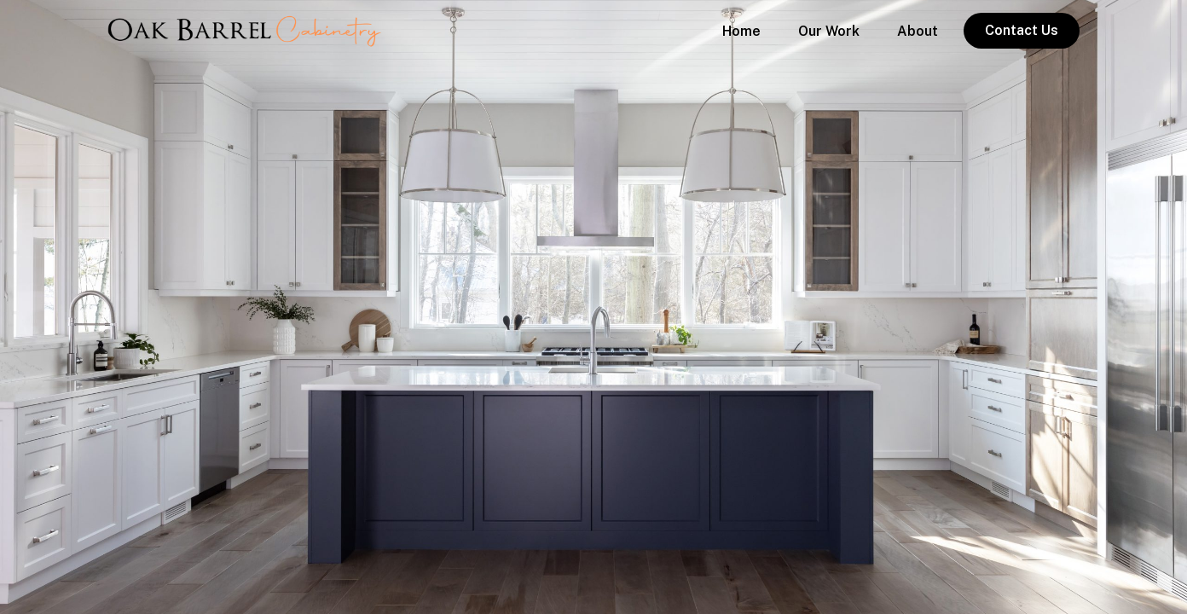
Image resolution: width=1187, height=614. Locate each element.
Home (741, 31)
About (917, 31)
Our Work (829, 31)
